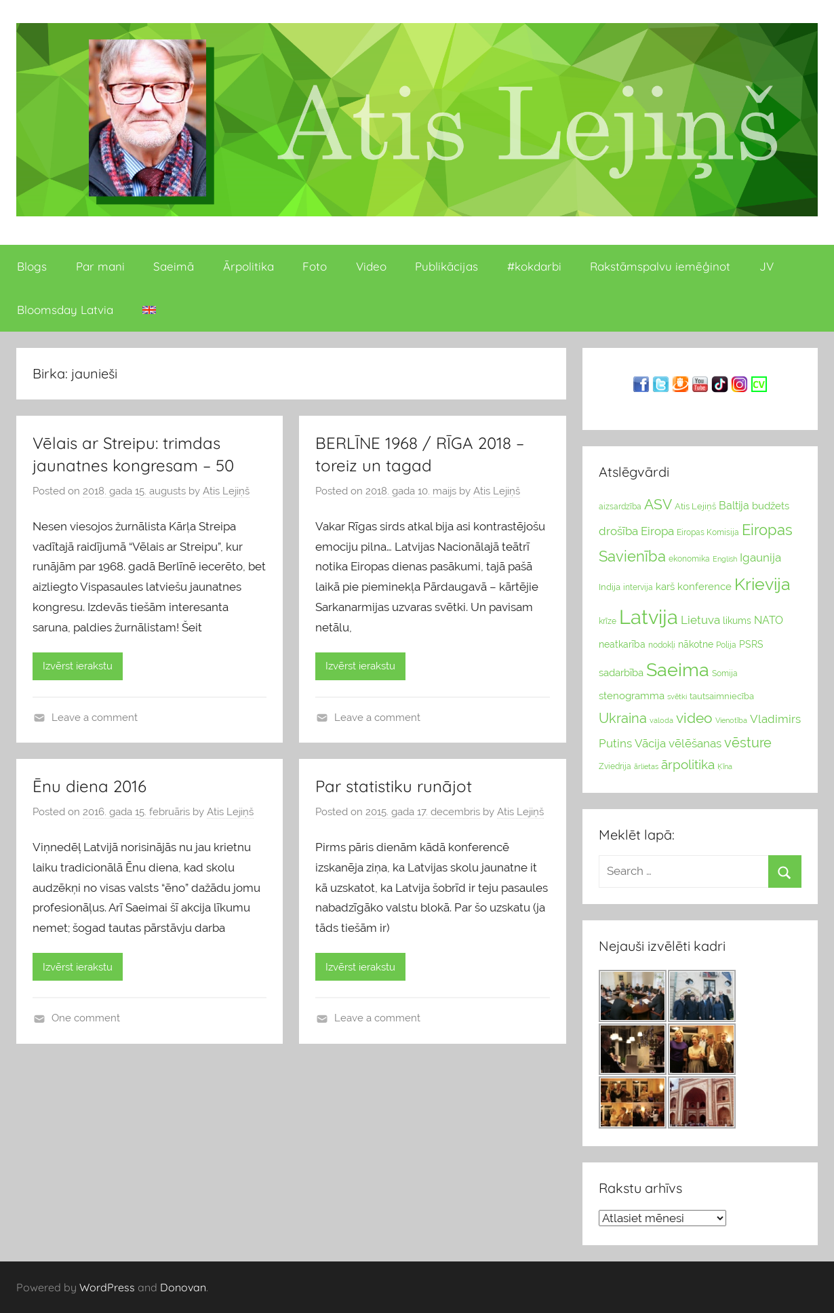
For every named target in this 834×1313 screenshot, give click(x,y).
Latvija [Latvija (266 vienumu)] (648, 617)
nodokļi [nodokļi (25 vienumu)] (661, 645)
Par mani (100, 266)
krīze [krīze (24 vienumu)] (607, 621)
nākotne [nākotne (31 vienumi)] (695, 644)
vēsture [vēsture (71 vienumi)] (748, 742)
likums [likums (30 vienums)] (737, 620)
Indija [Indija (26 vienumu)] (609, 587)
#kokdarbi (534, 266)
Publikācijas (446, 266)
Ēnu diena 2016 (89, 786)
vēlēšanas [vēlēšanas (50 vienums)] (695, 743)
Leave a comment (95, 717)
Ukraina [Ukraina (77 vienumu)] (623, 718)
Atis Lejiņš (226, 491)
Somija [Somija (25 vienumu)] (725, 673)
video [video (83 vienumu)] (694, 717)
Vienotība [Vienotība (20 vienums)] (731, 720)
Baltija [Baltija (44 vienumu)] (734, 505)
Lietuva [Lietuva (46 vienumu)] (700, 620)
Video (371, 266)
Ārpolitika (248, 266)
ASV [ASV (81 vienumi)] (658, 504)
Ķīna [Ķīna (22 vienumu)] (724, 766)
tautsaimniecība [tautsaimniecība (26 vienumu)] (722, 696)
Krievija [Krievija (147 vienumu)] (762, 584)
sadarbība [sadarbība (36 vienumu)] (621, 672)
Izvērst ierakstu (78, 666)
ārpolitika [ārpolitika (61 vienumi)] (688, 765)
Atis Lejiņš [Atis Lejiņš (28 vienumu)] (695, 506)
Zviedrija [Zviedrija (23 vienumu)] (615, 766)
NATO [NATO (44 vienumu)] (768, 620)
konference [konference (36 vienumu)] (704, 586)
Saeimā (173, 266)
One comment (86, 1018)
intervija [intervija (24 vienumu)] (638, 587)
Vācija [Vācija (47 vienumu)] (650, 743)
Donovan (183, 1287)
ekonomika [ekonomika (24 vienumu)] (689, 559)
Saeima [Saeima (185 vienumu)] (677, 669)
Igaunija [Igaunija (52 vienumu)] (760, 557)
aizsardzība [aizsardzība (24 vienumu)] (620, 506)
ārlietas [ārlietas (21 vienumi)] (646, 766)
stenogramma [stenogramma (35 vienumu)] (631, 695)
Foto (314, 266)
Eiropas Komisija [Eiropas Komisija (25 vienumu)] (708, 532)
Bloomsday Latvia (65, 309)
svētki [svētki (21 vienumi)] (677, 696)
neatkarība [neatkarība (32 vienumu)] (622, 644)
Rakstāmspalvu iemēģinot (660, 266)
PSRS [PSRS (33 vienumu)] (751, 644)
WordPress (107, 1287)
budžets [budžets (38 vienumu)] (770, 506)
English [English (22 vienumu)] (725, 559)
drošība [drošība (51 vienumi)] (618, 531)
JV (766, 266)
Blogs (32, 266)
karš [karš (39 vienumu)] (665, 587)
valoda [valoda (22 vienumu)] (661, 720)
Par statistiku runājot (393, 786)
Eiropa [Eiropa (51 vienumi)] (657, 531)
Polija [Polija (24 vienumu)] (726, 645)
